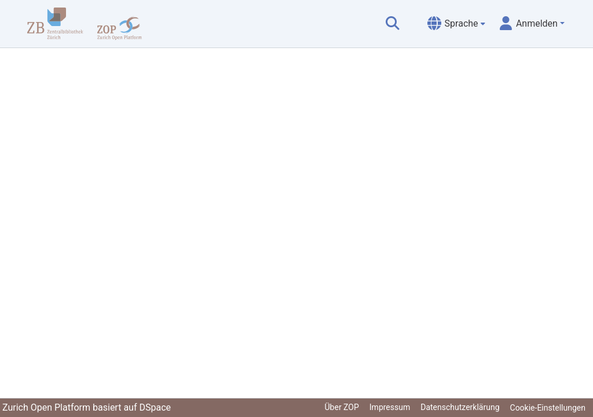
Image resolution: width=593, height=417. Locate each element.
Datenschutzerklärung (459, 407)
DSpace (155, 407)
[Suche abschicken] (392, 24)
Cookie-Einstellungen (547, 407)
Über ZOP (342, 407)
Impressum (389, 407)
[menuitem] (456, 24)
